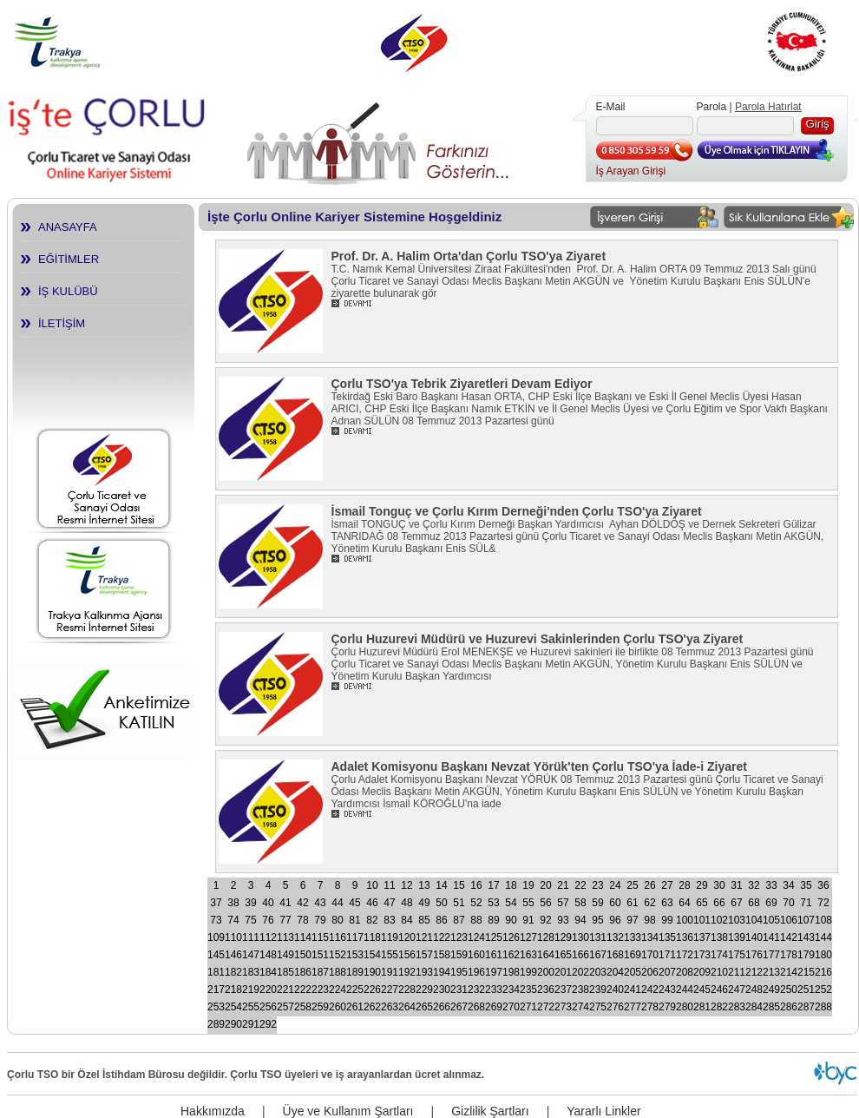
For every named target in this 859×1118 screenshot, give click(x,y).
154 (372, 955)
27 (666, 885)
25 (632, 885)
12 (406, 885)
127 (528, 937)
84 (406, 920)
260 (337, 1007)
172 (684, 955)
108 (823, 920)
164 (545, 955)
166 (580, 955)
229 (424, 989)
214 (788, 972)
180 (823, 955)
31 (736, 885)
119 (389, 937)
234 (511, 989)
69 (771, 903)
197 (493, 972)
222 (302, 989)
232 (476, 989)
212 (754, 972)
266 (441, 1007)
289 (216, 1024)
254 (233, 1007)
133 (632, 937)
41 (285, 903)
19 (528, 885)
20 (545, 885)
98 (649, 920)
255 (250, 1007)
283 (736, 1007)
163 (528, 955)
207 (667, 972)
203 (598, 972)
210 (719, 972)
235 (528, 989)
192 (407, 972)
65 (701, 903)
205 (632, 972)
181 (216, 972)
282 (719, 1007)
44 (337, 903)
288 (823, 1007)
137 (702, 937)
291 (250, 1024)
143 (806, 937)
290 (233, 1024)
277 (632, 1007)
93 (562, 920)
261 (355, 1007)
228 (407, 989)
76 (267, 920)
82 (371, 920)
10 (371, 885)
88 (476, 920)
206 (650, 972)
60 (614, 903)
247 (736, 989)
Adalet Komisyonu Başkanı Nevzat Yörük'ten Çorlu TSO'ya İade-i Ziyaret (539, 766)
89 (493, 920)
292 (268, 1024)
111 (250, 937)
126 (511, 937)
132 (615, 937)
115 (320, 937)
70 (788, 903)
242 (650, 989)
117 (355, 937)
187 (320, 972)
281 (702, 1007)
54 (510, 903)
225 (355, 989)
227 (389, 989)
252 (823, 989)
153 (355, 955)
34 (788, 885)
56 (545, 903)
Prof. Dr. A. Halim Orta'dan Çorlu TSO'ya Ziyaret (469, 256)
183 (250, 972)
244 (684, 989)
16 (476, 885)
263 (389, 1007)
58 (580, 903)
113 (285, 937)
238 (580, 989)
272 (545, 1007)
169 (632, 955)
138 (719, 937)
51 (458, 903)
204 (615, 972)
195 (459, 972)
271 (528, 1007)
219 (250, 989)
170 (650, 955)
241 (632, 989)
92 (545, 920)
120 (407, 937)
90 (510, 920)
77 (285, 920)
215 (806, 972)
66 (719, 903)
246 (719, 989)
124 (476, 937)
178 (788, 955)
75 (250, 920)
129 (563, 937)
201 (563, 972)
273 (563, 1007)
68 (753, 903)
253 (216, 1007)
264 (407, 1007)
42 (302, 903)
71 (805, 903)
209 (702, 972)
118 (372, 937)
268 (476, 1007)
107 (806, 920)
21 (562, 885)
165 (563, 955)
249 (771, 989)
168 (615, 955)
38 (233, 903)
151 (320, 955)
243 (667, 989)
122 (441, 937)
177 (771, 955)
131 (598, 937)
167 (598, 955)
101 (702, 920)
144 (823, 937)
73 (215, 920)
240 (615, 989)
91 (528, 920)
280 (684, 1007)
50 (441, 903)
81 (354, 920)
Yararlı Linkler (603, 1111)
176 (754, 955)
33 (771, 885)
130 (580, 937)
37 (215, 903)
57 (562, 903)
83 (389, 920)
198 (511, 972)
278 (650, 1007)
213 (771, 972)
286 (788, 1007)
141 (771, 937)
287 (806, 1007)
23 (597, 885)
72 (823, 903)
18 (510, 885)
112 (268, 937)
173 (702, 955)
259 (320, 1007)
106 (788, 920)
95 (597, 920)
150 (302, 955)
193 (424, 972)
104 (754, 920)
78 (302, 920)
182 (233, 972)
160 (476, 955)
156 (407, 955)
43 (319, 903)
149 (285, 955)
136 (684, 937)
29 (701, 885)
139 (736, 937)
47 (389, 903)
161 (493, 955)
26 (649, 885)
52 (476, 903)
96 (614, 920)
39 (250, 903)
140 (754, 937)
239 (598, 989)
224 (337, 989)
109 (216, 937)
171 (667, 955)
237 (563, 989)
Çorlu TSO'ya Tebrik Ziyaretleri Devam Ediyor (462, 384)
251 (806, 989)
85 (424, 920)
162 (511, 955)
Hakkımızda (212, 1111)
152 (337, 955)
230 (441, 989)
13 (424, 885)
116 (337, 937)
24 (614, 885)
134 (650, 937)
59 (597, 903)
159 (459, 955)
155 (389, 955)
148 (268, 955)
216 (823, 972)
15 (458, 885)
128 (545, 937)
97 (632, 920)
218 (233, 989)
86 (441, 920)
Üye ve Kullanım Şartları (348, 1111)
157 (424, 955)
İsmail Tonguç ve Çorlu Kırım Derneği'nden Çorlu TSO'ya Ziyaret (516, 511)
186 (302, 972)
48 (406, 903)
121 (424, 937)
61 (632, 903)
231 (459, 989)
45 (354, 903)
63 (666, 903)
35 (805, 885)
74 (233, 920)
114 (302, 937)
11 (389, 885)
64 (684, 903)
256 (268, 1007)
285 (771, 1007)
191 (389, 972)
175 (736, 955)
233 (493, 989)
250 (788, 989)
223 (320, 989)
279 (667, 1007)
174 (719, 955)
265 (424, 1007)
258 (302, 1007)
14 (441, 885)
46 (371, 903)
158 (441, 955)
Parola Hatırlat (768, 107)
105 (771, 920)
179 (806, 955)
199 (528, 972)
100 (684, 920)
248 (754, 989)
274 (580, 1007)
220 (268, 989)
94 (580, 920)
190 (372, 972)
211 (736, 972)
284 (754, 1007)
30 (719, 885)
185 (285, 972)
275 (598, 1007)
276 (615, 1007)
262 (372, 1007)
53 (493, 903)
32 (753, 885)
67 (736, 903)
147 (250, 955)
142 (788, 937)
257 (285, 1007)
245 (702, 989)
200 (545, 972)
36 (823, 885)
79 (319, 920)
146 (233, 955)
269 (493, 1007)
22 (580, 885)
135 (667, 937)
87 (458, 920)
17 (493, 885)
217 (216, 989)
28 (684, 885)
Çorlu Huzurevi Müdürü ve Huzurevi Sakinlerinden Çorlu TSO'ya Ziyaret (537, 639)
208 (684, 972)
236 (545, 989)
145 (216, 955)
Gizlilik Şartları (489, 1111)
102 (719, 920)
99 (666, 920)
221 (285, 989)
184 (268, 972)
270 (511, 1007)
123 (459, 937)
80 (337, 920)
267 (459, 1007)
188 (337, 972)
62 (649, 903)
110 (233, 937)
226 (372, 989)
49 (424, 903)
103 (736, 920)
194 (441, 972)
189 (355, 972)
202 (580, 972)
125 (493, 937)
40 (267, 903)
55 (528, 903)
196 (476, 972)
